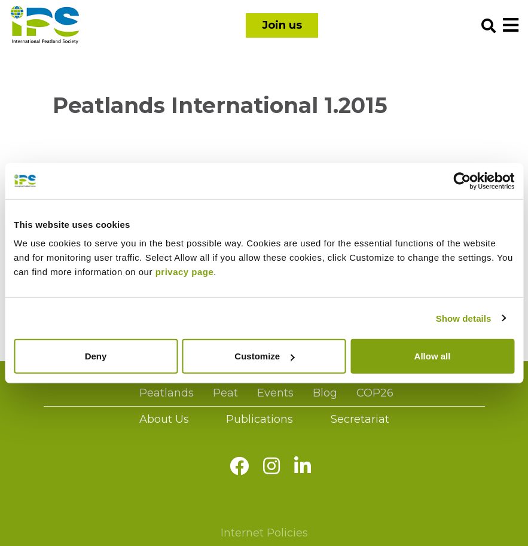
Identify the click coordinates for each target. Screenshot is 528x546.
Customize (264, 356)
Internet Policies (264, 532)
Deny (96, 356)
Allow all (432, 356)
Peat (225, 392)
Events (275, 392)
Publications (259, 419)
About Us (164, 419)
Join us (282, 25)
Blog (325, 392)
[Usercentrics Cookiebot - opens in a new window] (462, 181)
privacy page (184, 272)
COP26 (374, 392)
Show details (464, 318)
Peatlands (166, 392)
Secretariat (360, 419)
